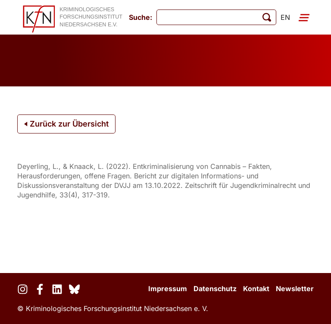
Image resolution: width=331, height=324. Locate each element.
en (285, 17)
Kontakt (256, 288)
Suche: (140, 17)
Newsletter (295, 288)
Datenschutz (215, 288)
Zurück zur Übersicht (66, 123)
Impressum (167, 288)
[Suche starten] (267, 17)
